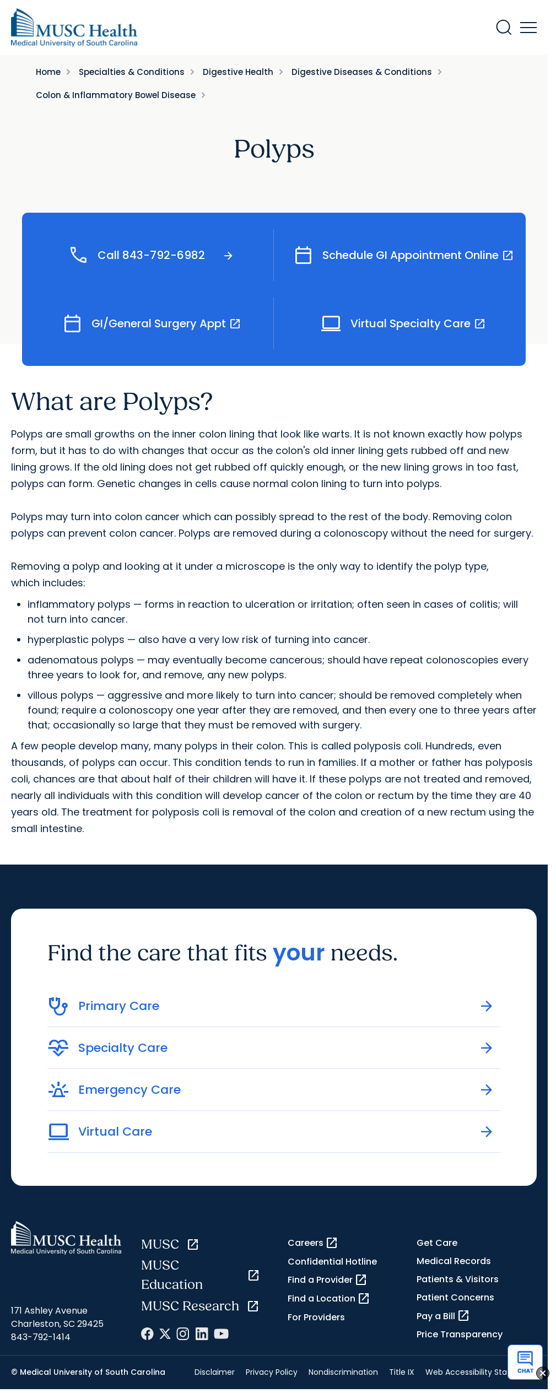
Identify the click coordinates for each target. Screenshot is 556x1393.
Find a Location (329, 1298)
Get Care (437, 1243)
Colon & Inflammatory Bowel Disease (116, 95)
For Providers (316, 1317)
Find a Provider (328, 1280)
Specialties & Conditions (132, 72)
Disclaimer (215, 1372)
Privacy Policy (272, 1372)
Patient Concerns (455, 1297)
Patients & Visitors (458, 1279)
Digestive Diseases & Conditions (362, 72)
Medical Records (454, 1261)
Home (48, 72)
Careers (313, 1243)
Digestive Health (238, 72)
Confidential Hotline (332, 1261)
